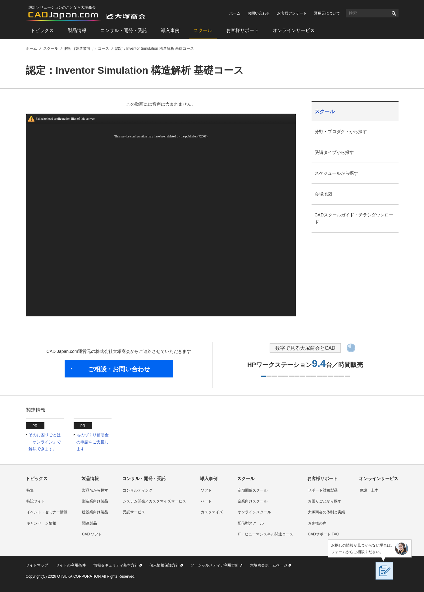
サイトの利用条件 (71, 565)
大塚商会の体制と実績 (326, 512)
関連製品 (89, 523)
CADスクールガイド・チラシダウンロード (354, 218)
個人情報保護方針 (164, 565)
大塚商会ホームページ (268, 565)
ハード (206, 501)
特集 (30, 490)
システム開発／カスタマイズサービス (154, 501)
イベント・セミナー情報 (46, 512)
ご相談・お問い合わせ (119, 369)
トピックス (42, 30)
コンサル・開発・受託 (123, 30)
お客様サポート (242, 30)
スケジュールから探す (336, 173)
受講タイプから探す (334, 152)
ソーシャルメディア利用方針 (214, 565)
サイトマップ (37, 565)
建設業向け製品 (95, 512)
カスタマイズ (212, 512)
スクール (203, 30)
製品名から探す (95, 490)
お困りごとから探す (324, 501)
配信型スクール (251, 523)
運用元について (327, 13)
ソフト (206, 490)
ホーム (234, 13)
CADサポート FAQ (323, 534)
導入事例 (170, 30)
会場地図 (323, 194)
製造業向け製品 (95, 501)
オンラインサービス (294, 30)
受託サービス (134, 512)
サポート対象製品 (323, 490)
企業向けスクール (252, 501)
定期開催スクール (252, 490)
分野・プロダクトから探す (341, 131)
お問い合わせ (259, 13)
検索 (394, 13)
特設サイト (35, 501)
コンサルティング (138, 490)
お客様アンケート (292, 13)
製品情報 (77, 30)
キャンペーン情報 (41, 523)
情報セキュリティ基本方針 (115, 565)
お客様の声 (317, 523)
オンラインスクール (254, 512)
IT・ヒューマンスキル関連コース (265, 534)
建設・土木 (369, 490)
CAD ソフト (92, 534)
